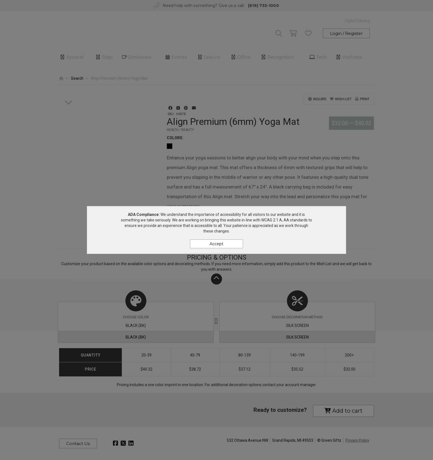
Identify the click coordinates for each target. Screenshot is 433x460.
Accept (216, 243)
